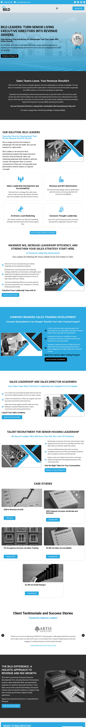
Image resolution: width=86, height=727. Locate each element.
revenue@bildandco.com (23, 2)
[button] (57, 8)
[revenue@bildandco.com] (15, 2)
